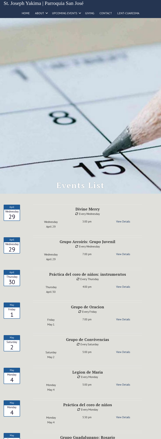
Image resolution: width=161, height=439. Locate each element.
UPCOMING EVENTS (64, 13)
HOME (26, 13)
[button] (46, 13)
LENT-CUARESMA (128, 13)
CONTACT (106, 13)
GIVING (89, 13)
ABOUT (39, 13)
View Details (123, 221)
